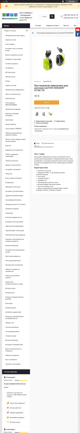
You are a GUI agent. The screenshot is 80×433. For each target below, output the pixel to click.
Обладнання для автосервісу (15, 35)
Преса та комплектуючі (13, 94)
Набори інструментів (12, 355)
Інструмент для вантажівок (14, 191)
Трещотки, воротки (11, 161)
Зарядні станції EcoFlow (13, 165)
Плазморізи (9, 213)
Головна (38, 25)
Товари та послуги (52, 25)
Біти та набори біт (11, 359)
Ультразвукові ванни (12, 331)
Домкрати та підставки (13, 59)
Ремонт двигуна (10, 124)
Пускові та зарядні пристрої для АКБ (14, 298)
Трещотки (8, 174)
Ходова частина (10, 40)
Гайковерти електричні (12, 187)
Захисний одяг (10, 98)
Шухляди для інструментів (14, 265)
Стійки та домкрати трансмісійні (11, 155)
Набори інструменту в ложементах (12, 270)
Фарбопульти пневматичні (14, 150)
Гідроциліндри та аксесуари (14, 230)
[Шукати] (52, 16)
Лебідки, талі (9, 323)
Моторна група (10, 72)
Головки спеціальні (11, 63)
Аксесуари (8, 303)
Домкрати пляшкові (12, 208)
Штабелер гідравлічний (13, 312)
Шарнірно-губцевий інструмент (11, 114)
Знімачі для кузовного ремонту (12, 276)
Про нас (66, 25)
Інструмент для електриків (14, 222)
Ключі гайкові (9, 44)
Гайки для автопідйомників (14, 226)
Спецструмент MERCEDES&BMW (11, 104)
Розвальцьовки (10, 308)
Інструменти (9, 68)
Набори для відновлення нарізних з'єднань (13, 134)
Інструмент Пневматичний (14, 344)
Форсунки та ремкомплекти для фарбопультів (14, 317)
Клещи (7, 81)
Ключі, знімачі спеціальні (13, 178)
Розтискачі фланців (11, 327)
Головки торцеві (10, 336)
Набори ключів (10, 77)
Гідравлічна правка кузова (14, 195)
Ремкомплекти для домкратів (15, 235)
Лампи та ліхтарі (10, 85)
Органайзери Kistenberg (13, 200)
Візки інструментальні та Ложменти (13, 350)
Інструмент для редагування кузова (14, 251)
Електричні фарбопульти (13, 217)
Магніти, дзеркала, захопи (14, 55)
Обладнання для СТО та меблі (15, 204)
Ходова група (9, 292)
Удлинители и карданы (12, 109)
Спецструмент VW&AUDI (13, 128)
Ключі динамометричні (13, 260)
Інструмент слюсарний (12, 169)
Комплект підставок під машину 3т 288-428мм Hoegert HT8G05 (17, 394)
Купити (46, 102)
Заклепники (9, 120)
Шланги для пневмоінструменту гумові (14, 283)
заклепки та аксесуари (12, 364)
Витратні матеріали (11, 245)
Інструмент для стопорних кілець (14, 49)
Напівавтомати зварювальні (14, 90)
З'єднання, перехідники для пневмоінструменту (14, 240)
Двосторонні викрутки (12, 256)
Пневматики (9, 182)
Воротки (8, 145)
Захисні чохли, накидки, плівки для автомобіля (15, 140)
